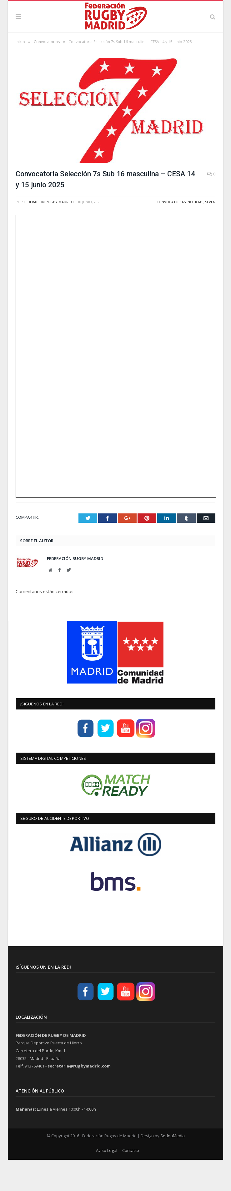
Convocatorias (171, 233)
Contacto (130, 1181)
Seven (210, 233)
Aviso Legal (106, 1181)
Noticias (195, 233)
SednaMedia (172, 1167)
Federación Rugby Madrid (48, 233)
